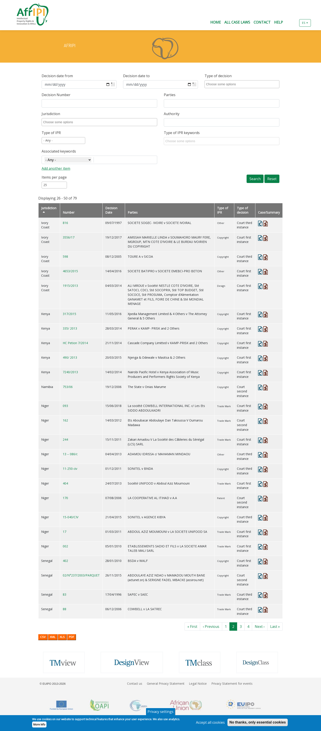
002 (65, 546)
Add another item (56, 168)
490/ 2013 (70, 357)
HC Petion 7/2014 (75, 343)
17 (64, 532)
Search (255, 178)
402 (65, 561)
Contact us (134, 683)
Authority (171, 113)
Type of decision (218, 75)
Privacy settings (160, 713)
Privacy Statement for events (232, 683)
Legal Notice (198, 683)
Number (68, 212)
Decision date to (136, 75)
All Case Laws (237, 22)
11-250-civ (70, 468)
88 (64, 609)
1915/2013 (70, 285)
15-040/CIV (70, 517)
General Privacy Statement (165, 683)
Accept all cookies (210, 724)
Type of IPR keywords (182, 132)
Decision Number (56, 94)
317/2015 (69, 314)
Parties (169, 94)
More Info (39, 726)
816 (65, 223)
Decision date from (57, 75)
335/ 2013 (70, 328)
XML (52, 637)
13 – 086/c (70, 454)
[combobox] (242, 84)
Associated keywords (59, 151)
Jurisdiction (51, 113)
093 (65, 406)
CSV (43, 637)
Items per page (54, 177)
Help (278, 22)
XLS (62, 637)
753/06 (68, 387)
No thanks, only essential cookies (257, 724)
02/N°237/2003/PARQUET (81, 575)
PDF (71, 637)
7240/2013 (70, 372)
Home (215, 22)
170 (65, 498)
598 (65, 256)
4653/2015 (70, 271)
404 (65, 483)
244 (65, 439)
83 (64, 594)
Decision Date (111, 210)
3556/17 (68, 237)
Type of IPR (51, 132)
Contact (262, 22)
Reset (272, 178)
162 (65, 420)
